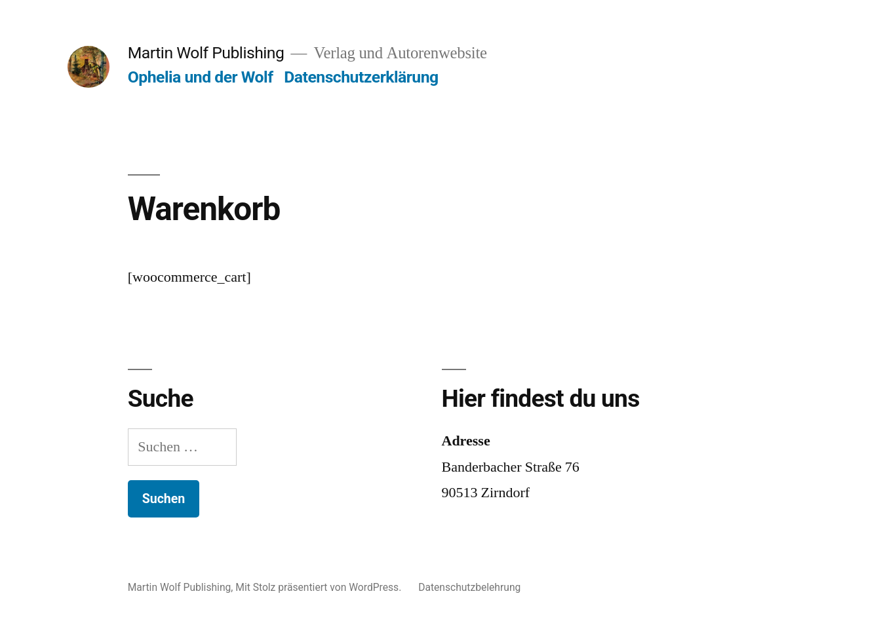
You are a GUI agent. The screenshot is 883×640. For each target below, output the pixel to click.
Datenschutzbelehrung (469, 587)
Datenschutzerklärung (361, 76)
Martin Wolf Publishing (206, 52)
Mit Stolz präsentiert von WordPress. (319, 587)
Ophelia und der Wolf (200, 76)
